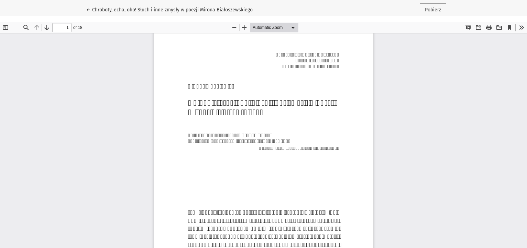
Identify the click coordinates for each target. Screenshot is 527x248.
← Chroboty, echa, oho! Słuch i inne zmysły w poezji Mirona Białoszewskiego (169, 9)
